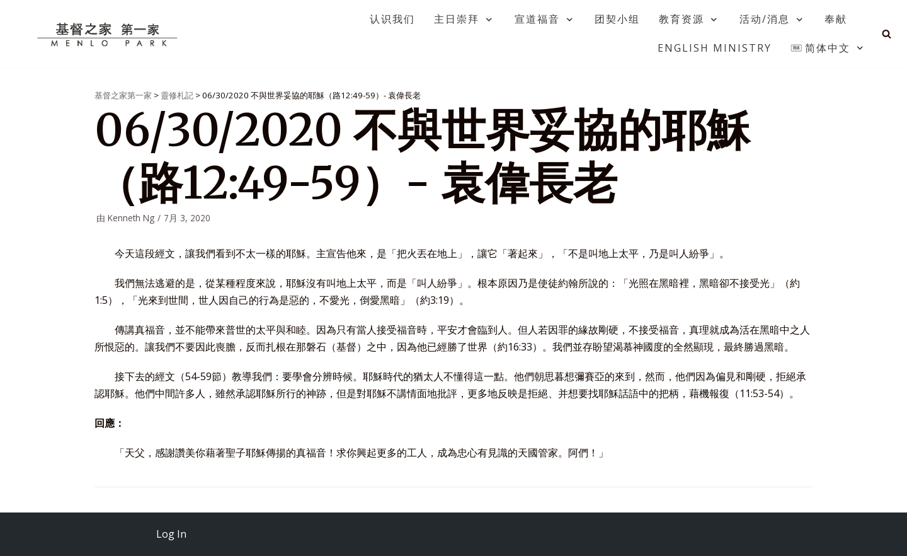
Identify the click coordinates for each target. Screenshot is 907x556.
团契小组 (617, 19)
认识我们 (392, 19)
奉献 (835, 19)
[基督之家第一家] (109, 34)
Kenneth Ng (131, 218)
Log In (171, 534)
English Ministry (715, 48)
